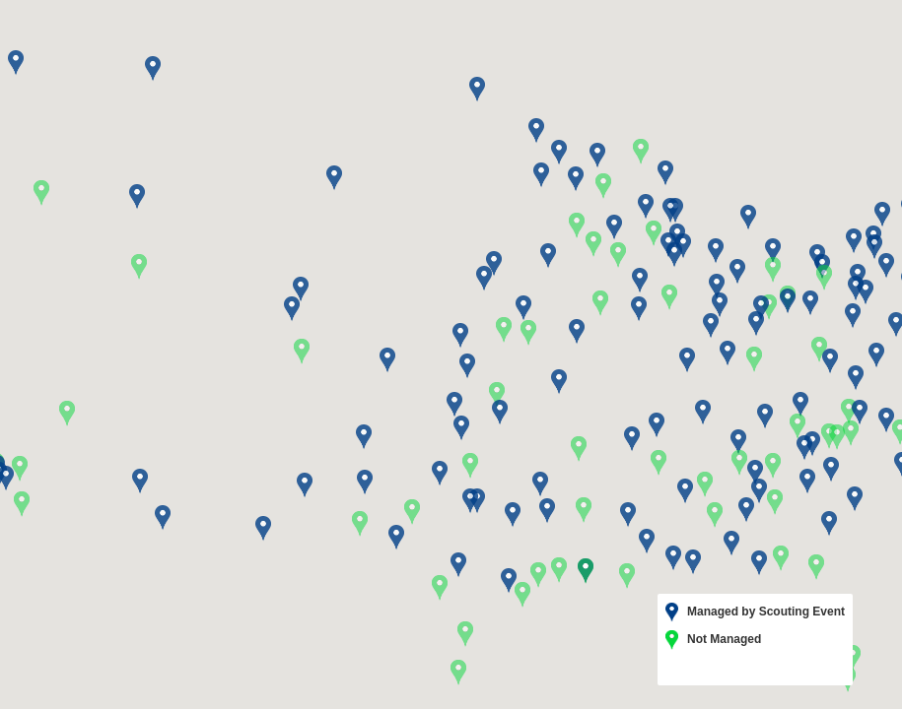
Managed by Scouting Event (755, 612)
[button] (705, 484)
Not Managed (713, 640)
